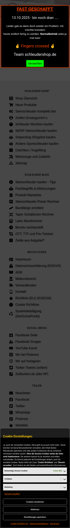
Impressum (54, 523)
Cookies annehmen (35, 502)
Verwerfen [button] (35, 63)
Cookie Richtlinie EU (19, 523)
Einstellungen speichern (35, 517)
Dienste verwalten (12, 494)
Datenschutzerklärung (39, 523)
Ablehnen (35, 509)
